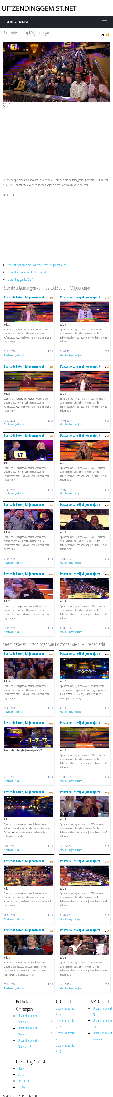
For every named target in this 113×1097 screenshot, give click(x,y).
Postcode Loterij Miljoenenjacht (28, 32)
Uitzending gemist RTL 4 (20, 279)
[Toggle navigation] (104, 22)
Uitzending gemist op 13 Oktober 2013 (28, 272)
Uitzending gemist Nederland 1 (27, 1018)
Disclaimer (23, 1080)
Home (21, 1068)
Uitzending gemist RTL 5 (65, 1023)
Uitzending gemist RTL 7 (65, 1036)
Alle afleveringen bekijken (15, 355)
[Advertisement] (55, 139)
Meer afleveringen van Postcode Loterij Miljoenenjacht (37, 265)
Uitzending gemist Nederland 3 (27, 1043)
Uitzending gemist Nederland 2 (27, 1031)
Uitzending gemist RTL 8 (65, 1048)
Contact (22, 1074)
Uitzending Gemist (15, 22)
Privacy (21, 1087)
